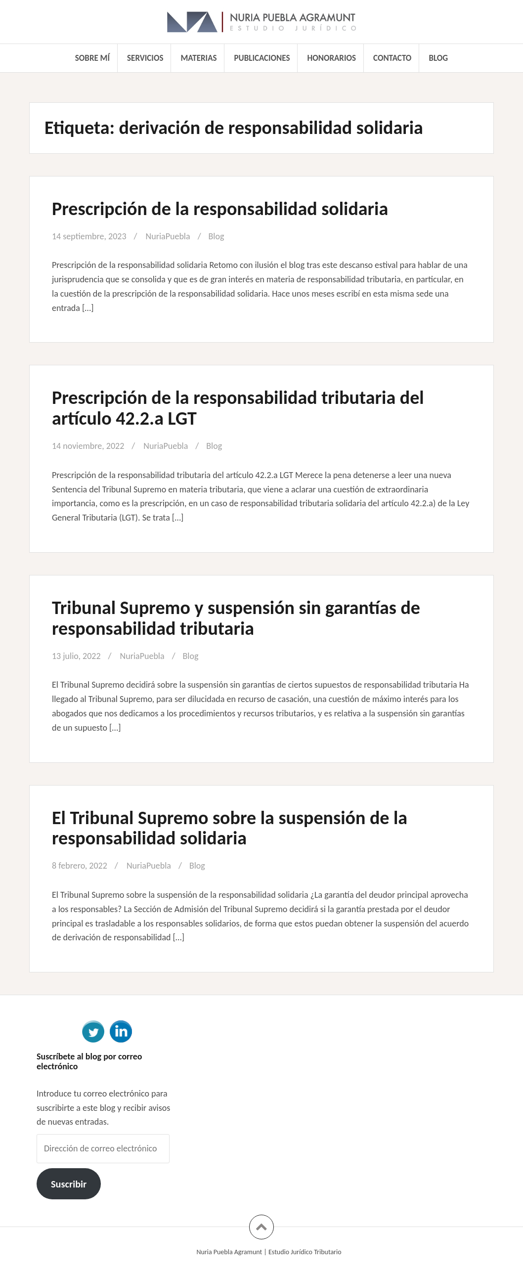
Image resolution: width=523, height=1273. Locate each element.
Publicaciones (262, 58)
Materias (199, 58)
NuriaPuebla (168, 236)
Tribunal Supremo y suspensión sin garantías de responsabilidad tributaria (236, 618)
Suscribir (69, 1184)
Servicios (145, 58)
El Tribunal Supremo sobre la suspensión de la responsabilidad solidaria (229, 828)
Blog (438, 58)
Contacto (392, 58)
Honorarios (331, 58)
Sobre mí (92, 58)
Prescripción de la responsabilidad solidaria (220, 208)
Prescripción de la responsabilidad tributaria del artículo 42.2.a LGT (238, 408)
